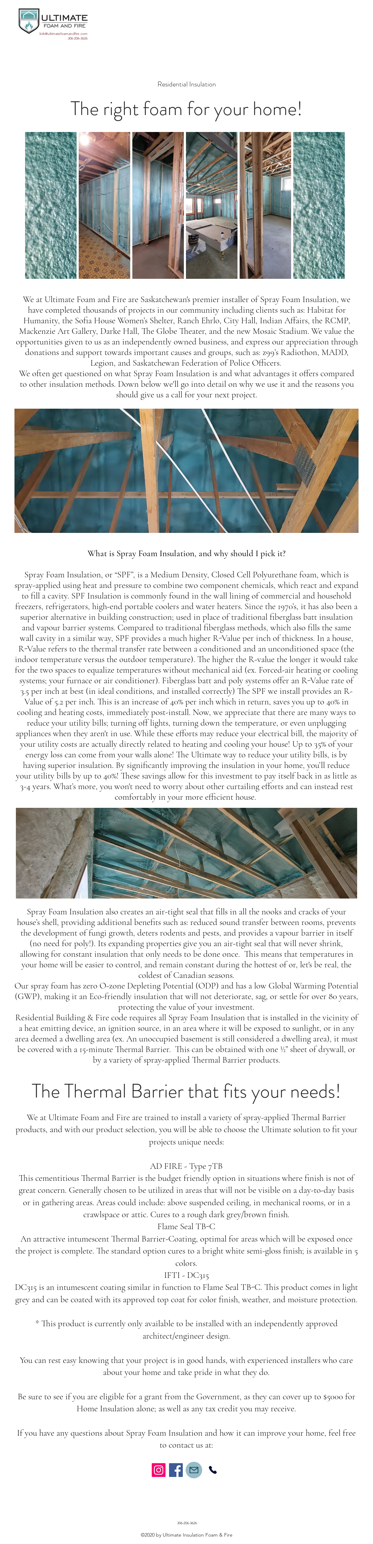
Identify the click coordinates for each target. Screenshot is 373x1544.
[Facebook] (176, 1470)
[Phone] (213, 1470)
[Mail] (194, 1470)
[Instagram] (159, 1470)
